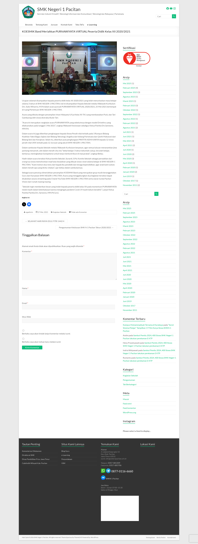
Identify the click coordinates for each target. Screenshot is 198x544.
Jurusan (54, 24)
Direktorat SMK (28, 455)
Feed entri (127, 403)
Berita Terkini (161, 537)
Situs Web (26, 317)
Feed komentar (129, 408)
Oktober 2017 (129, 180)
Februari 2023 (129, 105)
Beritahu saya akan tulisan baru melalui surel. (41, 342)
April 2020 (127, 163)
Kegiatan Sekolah (59, 212)
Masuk (126, 399)
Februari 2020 (129, 167)
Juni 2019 (127, 176)
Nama (25, 288)
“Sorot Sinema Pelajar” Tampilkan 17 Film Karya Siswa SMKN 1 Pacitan (148, 328)
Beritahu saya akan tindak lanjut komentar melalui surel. (46, 333)
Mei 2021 (127, 141)
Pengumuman (129, 380)
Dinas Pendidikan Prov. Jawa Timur (36, 459)
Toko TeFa (79, 24)
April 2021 (127, 145)
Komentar (27, 251)
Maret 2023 (128, 101)
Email (25, 303)
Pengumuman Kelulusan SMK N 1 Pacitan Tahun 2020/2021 (86, 227)
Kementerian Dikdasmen (31, 451)
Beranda (28, 24)
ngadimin (29, 212)
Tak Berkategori (129, 384)
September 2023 (130, 92)
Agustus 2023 (129, 96)
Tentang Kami (42, 24)
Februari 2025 (129, 88)
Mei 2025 (127, 83)
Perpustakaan (66, 459)
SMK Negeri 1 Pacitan (58, 9)
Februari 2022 (129, 123)
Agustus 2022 (129, 119)
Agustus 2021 (129, 127)
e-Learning (92, 24)
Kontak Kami (66, 24)
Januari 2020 (128, 172)
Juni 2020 (127, 154)
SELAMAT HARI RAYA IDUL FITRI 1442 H (44, 221)
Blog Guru (65, 451)
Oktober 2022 (129, 110)
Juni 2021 (127, 136)
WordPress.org (129, 412)
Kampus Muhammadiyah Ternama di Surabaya (143, 325)
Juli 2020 (127, 149)
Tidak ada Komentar (79, 212)
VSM (63, 463)
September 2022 (130, 114)
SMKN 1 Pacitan (110, 479)
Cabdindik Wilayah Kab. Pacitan (34, 463)
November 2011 (130, 185)
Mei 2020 (127, 158)
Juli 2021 (127, 132)
